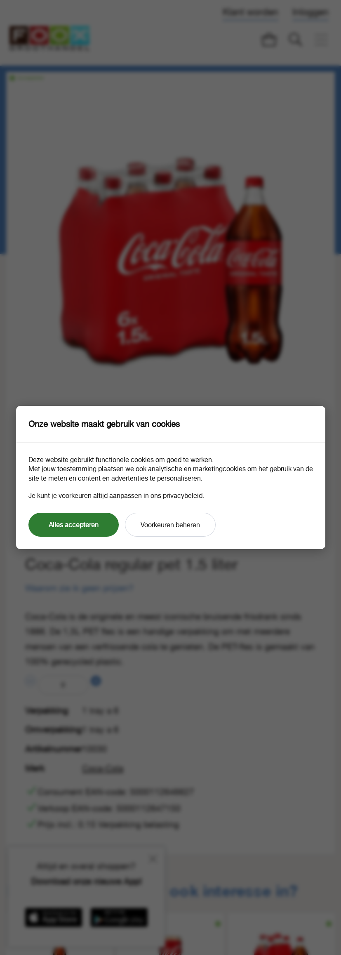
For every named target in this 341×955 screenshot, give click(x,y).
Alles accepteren (74, 524)
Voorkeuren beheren (170, 524)
